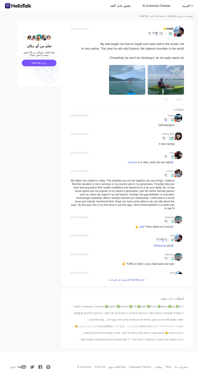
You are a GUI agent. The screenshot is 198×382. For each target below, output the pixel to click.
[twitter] (32, 367)
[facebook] (40, 367)
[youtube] (22, 367)
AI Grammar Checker (156, 5)
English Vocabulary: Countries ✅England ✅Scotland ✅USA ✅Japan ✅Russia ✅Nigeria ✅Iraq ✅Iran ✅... (125, 306)
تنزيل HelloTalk (39, 63)
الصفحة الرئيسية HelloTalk (180, 16)
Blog (168, 366)
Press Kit (100, 366)
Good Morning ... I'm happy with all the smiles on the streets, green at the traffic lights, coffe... (134, 319)
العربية (186, 5)
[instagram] (48, 367)
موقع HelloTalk (117, 367)
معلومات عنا (181, 367)
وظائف (159, 367)
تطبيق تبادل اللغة (120, 5)
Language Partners (140, 366)
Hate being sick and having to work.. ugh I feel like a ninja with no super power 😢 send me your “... (131, 333)
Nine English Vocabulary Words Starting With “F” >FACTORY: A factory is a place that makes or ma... (130, 339)
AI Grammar (84, 366)
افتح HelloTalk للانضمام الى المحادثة (126, 280)
